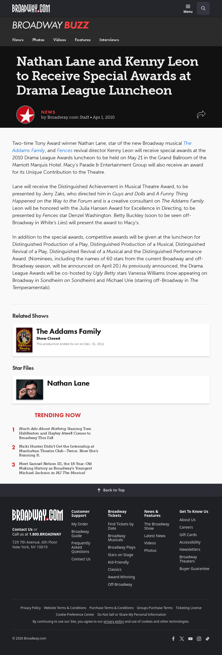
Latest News (155, 535)
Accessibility (190, 542)
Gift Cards (188, 534)
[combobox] (201, 8)
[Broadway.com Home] (31, 8)
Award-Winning (121, 576)
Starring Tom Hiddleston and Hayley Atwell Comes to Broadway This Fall (55, 433)
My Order (79, 523)
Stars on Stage (120, 554)
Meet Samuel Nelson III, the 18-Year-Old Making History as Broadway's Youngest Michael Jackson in (55, 468)
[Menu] (188, 9)
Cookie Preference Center (75, 614)
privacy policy (114, 621)
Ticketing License (189, 608)
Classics (114, 569)
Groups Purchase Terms (155, 608)
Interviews (109, 39)
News (17, 39)
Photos (38, 39)
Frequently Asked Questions (80, 547)
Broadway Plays (121, 547)
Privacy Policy (31, 608)
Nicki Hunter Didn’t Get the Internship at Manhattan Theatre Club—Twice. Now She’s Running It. (58, 451)
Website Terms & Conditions (65, 608)
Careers (186, 527)
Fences (64, 150)
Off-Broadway (120, 584)
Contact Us (22, 529)
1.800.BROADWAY (45, 534)
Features (83, 39)
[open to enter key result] (203, 8)
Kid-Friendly (118, 562)
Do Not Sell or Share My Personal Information (131, 614)
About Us (187, 519)
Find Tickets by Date (120, 526)
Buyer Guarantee (194, 568)
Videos (59, 39)
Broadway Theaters (188, 559)
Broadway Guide (80, 533)
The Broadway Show (156, 526)
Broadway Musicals (116, 537)
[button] (201, 117)
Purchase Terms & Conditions (112, 608)
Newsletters (189, 549)
